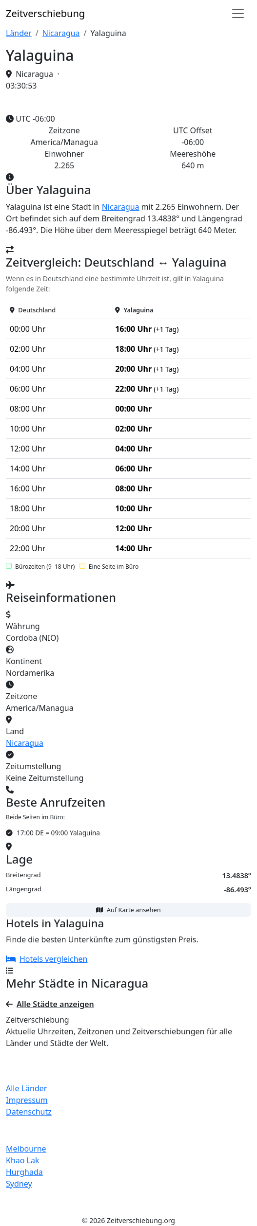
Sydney (19, 1183)
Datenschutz (29, 1111)
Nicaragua (61, 33)
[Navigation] (238, 13)
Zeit (45, 13)
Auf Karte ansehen (128, 909)
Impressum (27, 1100)
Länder (19, 33)
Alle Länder (26, 1088)
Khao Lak (23, 1160)
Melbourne (26, 1148)
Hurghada (24, 1172)
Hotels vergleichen (47, 959)
